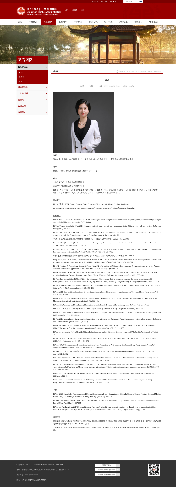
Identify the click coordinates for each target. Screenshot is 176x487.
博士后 (32, 100)
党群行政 (108, 22)
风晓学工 (123, 22)
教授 (20, 72)
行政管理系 (32, 67)
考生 (82, 10)
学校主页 (95, 1)
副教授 (21, 77)
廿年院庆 (153, 22)
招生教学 (63, 22)
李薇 (155, 71)
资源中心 (138, 22)
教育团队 (48, 22)
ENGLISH (104, 1)
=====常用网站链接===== (106, 470)
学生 (67, 10)
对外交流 (93, 22)
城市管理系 (32, 87)
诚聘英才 (32, 112)
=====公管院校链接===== (106, 474)
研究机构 (113, 1)
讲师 (20, 82)
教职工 (74, 10)
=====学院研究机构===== (106, 465)
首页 (20, 22)
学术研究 (78, 22)
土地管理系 (32, 93)
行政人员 (32, 106)
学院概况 (33, 22)
